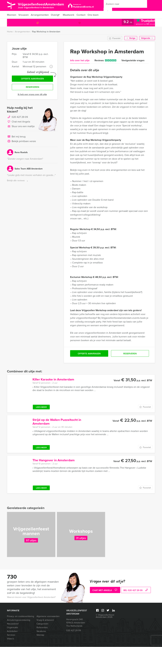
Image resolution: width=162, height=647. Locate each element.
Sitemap (40, 635)
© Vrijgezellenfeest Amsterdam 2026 (105, 616)
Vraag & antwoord (45, 620)
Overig (56, 15)
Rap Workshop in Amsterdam (46, 31)
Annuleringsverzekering (18, 620)
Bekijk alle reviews (18, 182)
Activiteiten (12, 631)
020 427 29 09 (142, 23)
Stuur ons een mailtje (21, 128)
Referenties (42, 627)
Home (10, 31)
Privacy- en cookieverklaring (20, 616)
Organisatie (12, 627)
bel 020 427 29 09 (135, 590)
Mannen (11, 15)
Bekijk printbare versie (21, 143)
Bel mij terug (16, 138)
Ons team (97, 15)
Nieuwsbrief (13, 624)
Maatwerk (71, 15)
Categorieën (42, 624)
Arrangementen (40, 15)
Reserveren (32, 88)
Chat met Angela (18, 123)
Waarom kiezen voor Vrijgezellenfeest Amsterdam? (31, 597)
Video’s (10, 638)
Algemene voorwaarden (48, 616)
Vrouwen (24, 15)
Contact (84, 15)
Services (11, 635)
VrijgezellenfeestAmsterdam (45, 5)
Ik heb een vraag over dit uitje (32, 95)
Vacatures (41, 631)
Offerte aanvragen (32, 79)
